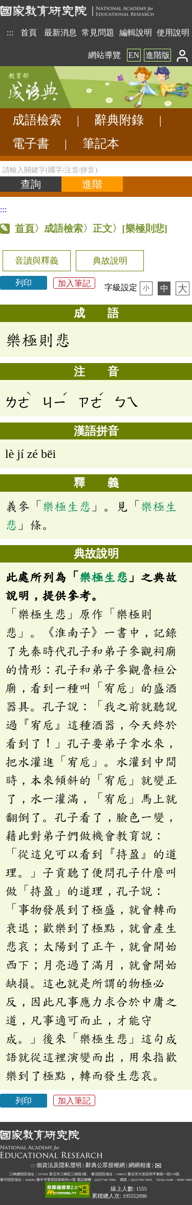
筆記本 (100, 143)
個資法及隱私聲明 (58, 1165)
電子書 (30, 143)
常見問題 (97, 32)
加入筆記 (74, 282)
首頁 (28, 32)
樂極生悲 (66, 506)
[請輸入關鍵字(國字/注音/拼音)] (96, 168)
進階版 (157, 55)
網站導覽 (104, 55)
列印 (23, 282)
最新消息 (60, 32)
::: (10, 32)
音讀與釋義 (36, 261)
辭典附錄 (119, 120)
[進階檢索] (92, 184)
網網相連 (140, 1165)
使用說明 (173, 32)
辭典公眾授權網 (105, 1165)
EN (134, 55)
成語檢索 (36, 120)
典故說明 (110, 261)
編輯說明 (135, 32)
